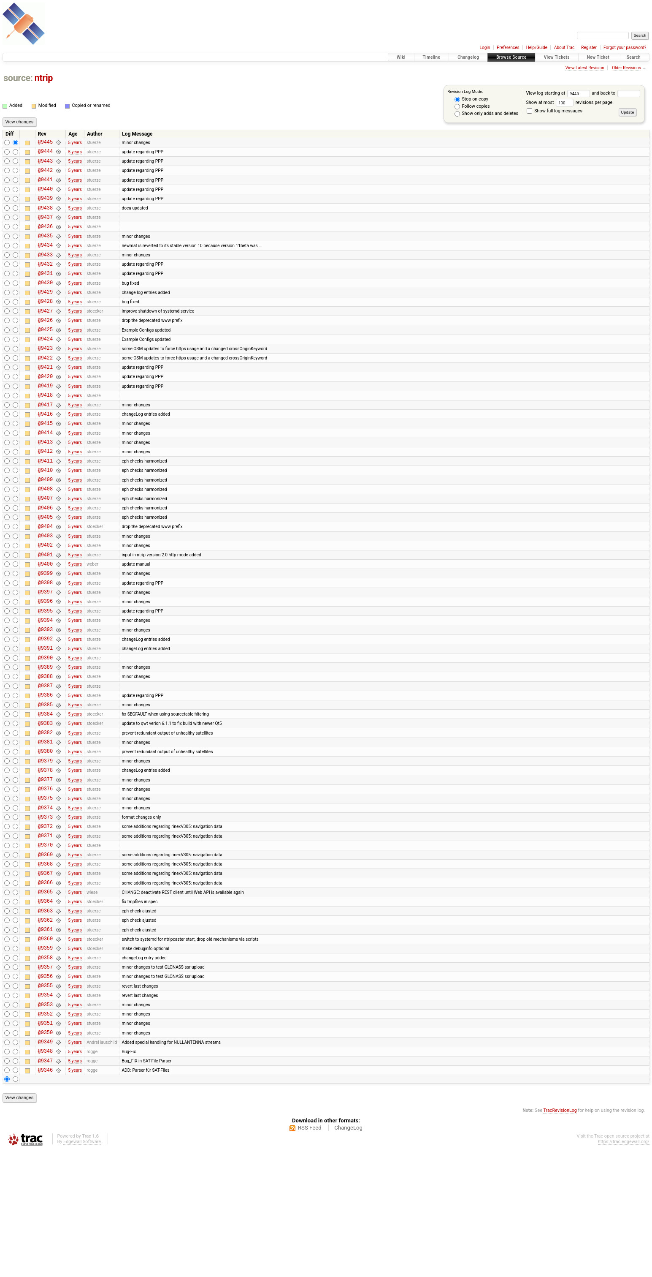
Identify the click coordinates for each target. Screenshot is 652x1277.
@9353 (45, 1122)
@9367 (45, 973)
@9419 (45, 419)
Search (634, 57)
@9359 (45, 1058)
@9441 (45, 185)
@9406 (45, 558)
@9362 (45, 1026)
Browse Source (511, 57)
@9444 (45, 153)
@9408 (45, 536)
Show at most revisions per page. (570, 102)
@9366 (45, 983)
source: (17, 78)
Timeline (432, 57)
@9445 (45, 143)
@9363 (45, 1015)
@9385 (45, 781)
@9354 (45, 1111)
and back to (616, 93)
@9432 (45, 281)
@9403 (45, 590)
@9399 (45, 632)
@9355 (45, 1100)
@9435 (45, 249)
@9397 (45, 653)
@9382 (45, 813)
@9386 (45, 770)
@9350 (45, 1153)
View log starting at (559, 93)
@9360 (45, 1047)
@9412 (45, 494)
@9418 (45, 430)
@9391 (45, 717)
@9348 (45, 1175)
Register (589, 47)
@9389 (45, 739)
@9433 (45, 271)
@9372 (45, 919)
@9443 (45, 164)
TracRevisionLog (560, 1237)
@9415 (45, 462)
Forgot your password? (625, 47)
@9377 (45, 866)
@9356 (45, 1090)
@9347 (45, 1186)
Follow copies (472, 106)
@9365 (45, 994)
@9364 (45, 1004)
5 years (75, 143)
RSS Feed (310, 1254)
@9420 (45, 409)
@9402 (45, 600)
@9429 (45, 313)
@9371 (45, 930)
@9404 (45, 579)
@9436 (45, 238)
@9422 (45, 388)
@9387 (45, 760)
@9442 (45, 175)
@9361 (45, 1036)
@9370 (45, 941)
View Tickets (557, 57)
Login (485, 47)
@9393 (45, 696)
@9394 (45, 685)
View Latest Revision (584, 67)
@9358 (45, 1069)
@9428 (45, 323)
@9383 (45, 802)
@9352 (45, 1132)
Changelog (468, 57)
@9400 (45, 622)
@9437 (45, 228)
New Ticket (598, 57)
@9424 (45, 366)
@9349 (45, 1164)
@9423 (45, 377)
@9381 (45, 824)
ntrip (44, 78)
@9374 (45, 898)
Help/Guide (536, 47)
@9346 (45, 1196)
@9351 (45, 1143)
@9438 (45, 217)
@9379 (45, 845)
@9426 (45, 345)
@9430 (45, 302)
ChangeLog (348, 1254)
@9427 (45, 334)
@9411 (45, 505)
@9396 (45, 664)
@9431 (45, 292)
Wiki (401, 57)
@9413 (45, 483)
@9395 (45, 675)
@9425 (45, 355)
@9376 (45, 877)
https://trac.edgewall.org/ (623, 1268)
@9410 (45, 515)
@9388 (45, 749)
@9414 (45, 472)
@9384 (45, 792)
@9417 (45, 441)
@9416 (45, 451)
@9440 (45, 196)
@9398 (45, 643)
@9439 (45, 206)
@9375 (45, 887)
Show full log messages (554, 111)
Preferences (508, 47)
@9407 (45, 547)
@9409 (45, 526)
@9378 (45, 856)
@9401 (45, 611)
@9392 (45, 707)
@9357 (45, 1079)
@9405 (45, 568)
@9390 (45, 728)
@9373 (45, 909)
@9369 (45, 952)
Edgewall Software (82, 1268)
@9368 (45, 962)
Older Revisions (626, 67)
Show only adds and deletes (486, 114)
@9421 (45, 398)
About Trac (564, 47)
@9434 (45, 260)
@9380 (45, 834)
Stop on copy (471, 99)
